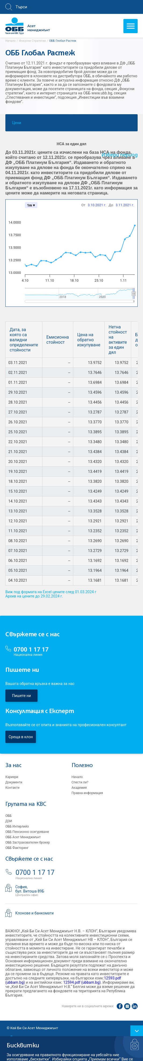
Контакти (12, 788)
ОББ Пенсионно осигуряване (27, 832)
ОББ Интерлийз (17, 826)
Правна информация (87, 793)
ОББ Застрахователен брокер (27, 842)
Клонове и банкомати (34, 913)
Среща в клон (21, 737)
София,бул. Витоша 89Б (29, 889)
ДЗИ (8, 821)
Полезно (82, 765)
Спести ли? (80, 782)
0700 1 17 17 (31, 649)
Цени (16, 124)
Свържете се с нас (29, 859)
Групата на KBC (25, 804)
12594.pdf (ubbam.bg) (82, 982)
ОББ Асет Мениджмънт (23, 837)
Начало (77, 777)
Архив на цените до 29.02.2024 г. (34, 596)
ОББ (8, 816)
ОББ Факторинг (17, 848)
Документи (13, 782)
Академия (79, 788)
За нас (13, 765)
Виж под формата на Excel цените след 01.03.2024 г (50, 592)
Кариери (11, 777)
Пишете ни (21, 696)
